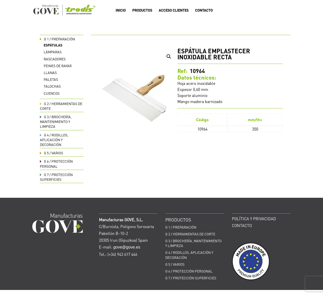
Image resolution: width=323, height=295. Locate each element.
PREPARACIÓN (57, 39)
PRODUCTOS (142, 10)
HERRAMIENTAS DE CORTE (190, 234)
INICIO (121, 10)
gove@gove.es (126, 247)
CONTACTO (204, 10)
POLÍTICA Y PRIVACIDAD (254, 218)
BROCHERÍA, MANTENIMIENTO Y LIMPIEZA (56, 121)
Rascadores (55, 59)
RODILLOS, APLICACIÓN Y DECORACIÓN (54, 140)
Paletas (51, 79)
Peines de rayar (58, 65)
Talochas (52, 86)
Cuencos (52, 93)
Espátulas (53, 45)
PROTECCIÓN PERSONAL (56, 163)
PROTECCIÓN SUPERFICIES (56, 177)
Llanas (50, 72)
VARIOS (51, 153)
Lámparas (53, 52)
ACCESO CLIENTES (174, 10)
